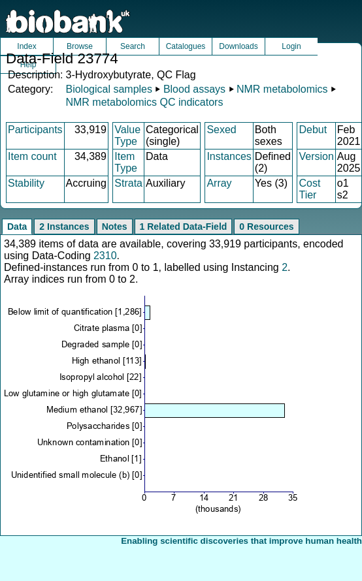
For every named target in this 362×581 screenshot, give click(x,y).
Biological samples (108, 89)
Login (291, 46)
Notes (114, 226)
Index (26, 46)
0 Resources (266, 226)
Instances (228, 156)
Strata (128, 183)
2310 (105, 255)
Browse (80, 46)
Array (218, 183)
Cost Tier (309, 189)
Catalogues (186, 46)
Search (132, 46)
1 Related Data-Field (183, 226)
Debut (313, 129)
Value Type (127, 135)
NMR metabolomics (282, 89)
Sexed (221, 129)
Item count (32, 156)
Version (316, 156)
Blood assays (194, 89)
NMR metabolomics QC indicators (144, 102)
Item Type (125, 162)
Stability (26, 183)
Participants (35, 129)
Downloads (238, 46)
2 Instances (64, 226)
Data (17, 226)
